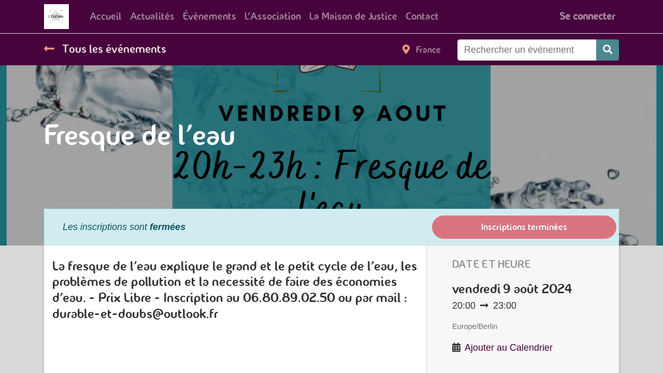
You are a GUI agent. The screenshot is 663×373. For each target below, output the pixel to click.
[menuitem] (105, 16)
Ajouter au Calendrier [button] (509, 347)
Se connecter (587, 16)
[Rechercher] (607, 50)
